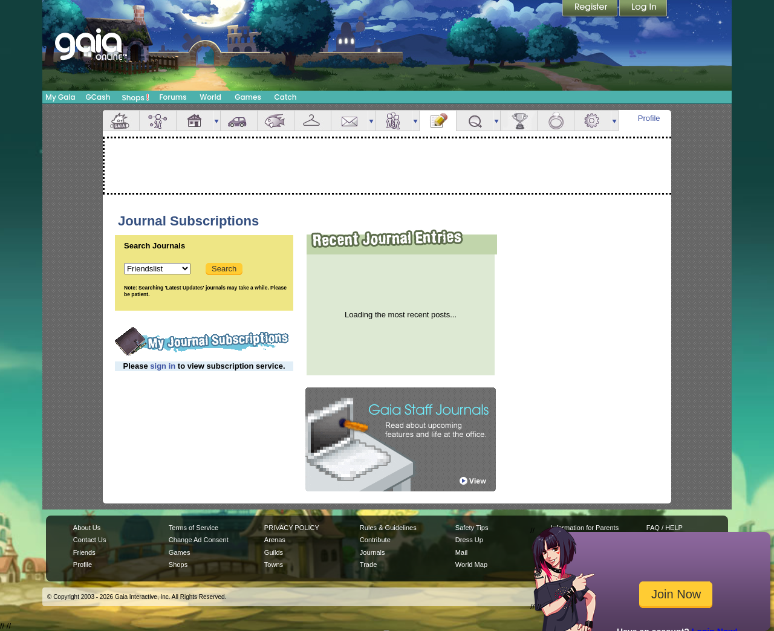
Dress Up (469, 539)
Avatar (158, 121)
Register (590, 9)
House (195, 121)
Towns (273, 564)
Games (248, 97)
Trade (368, 564)
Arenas (274, 539)
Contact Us (89, 539)
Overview (121, 121)
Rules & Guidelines (388, 527)
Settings (592, 121)
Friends (394, 121)
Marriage (556, 121)
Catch (286, 97)
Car (239, 121)
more (216, 121)
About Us (86, 527)
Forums (172, 97)
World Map (471, 564)
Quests (475, 121)
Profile (649, 118)
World (210, 97)
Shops (135, 97)
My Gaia (60, 97)
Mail (349, 121)
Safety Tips (472, 527)
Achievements (519, 121)
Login (643, 9)
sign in (162, 366)
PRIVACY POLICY (291, 527)
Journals (372, 552)
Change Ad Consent (199, 539)
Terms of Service (193, 527)
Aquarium (276, 121)
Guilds (273, 552)
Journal (438, 121)
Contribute (375, 539)
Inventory (312, 121)
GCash (98, 97)
